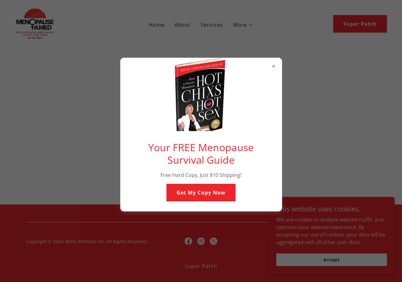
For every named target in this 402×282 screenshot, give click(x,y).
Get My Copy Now (201, 192)
